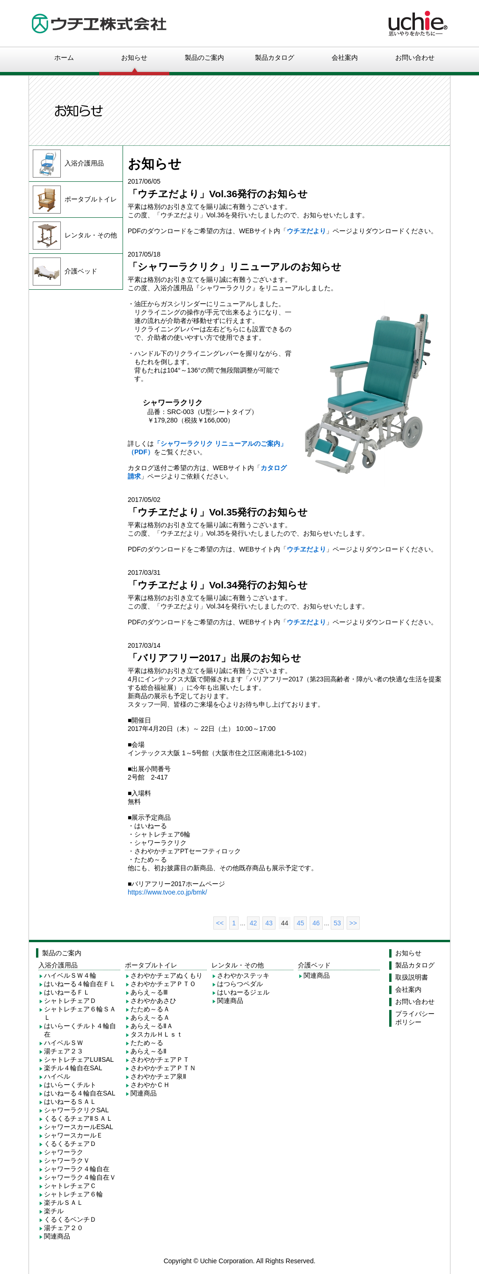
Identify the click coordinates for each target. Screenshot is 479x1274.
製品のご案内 (204, 57)
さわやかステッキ (243, 975)
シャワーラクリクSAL (76, 1110)
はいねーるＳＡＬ (70, 1101)
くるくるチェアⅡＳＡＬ (78, 1118)
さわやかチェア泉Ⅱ (158, 1076)
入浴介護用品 (66, 163)
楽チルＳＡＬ (63, 1202)
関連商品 (57, 1236)
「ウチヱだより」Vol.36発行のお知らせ (218, 193)
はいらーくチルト (70, 1084)
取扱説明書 (411, 977)
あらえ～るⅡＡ (152, 1026)
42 (253, 923)
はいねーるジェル (243, 992)
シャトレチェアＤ (70, 1000)
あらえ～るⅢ (149, 992)
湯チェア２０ (63, 1227)
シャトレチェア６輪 (73, 1194)
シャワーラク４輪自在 (76, 1169)
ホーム (64, 57)
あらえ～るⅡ (149, 1051)
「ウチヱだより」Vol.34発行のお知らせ (218, 585)
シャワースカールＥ (73, 1135)
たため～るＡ (150, 1009)
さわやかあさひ (153, 1000)
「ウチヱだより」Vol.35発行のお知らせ (218, 512)
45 (300, 923)
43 (269, 923)
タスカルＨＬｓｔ (157, 1034)
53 (337, 923)
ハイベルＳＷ (63, 1042)
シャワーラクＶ (67, 1160)
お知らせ (134, 57)
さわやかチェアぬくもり (167, 975)
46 (316, 923)
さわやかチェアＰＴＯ (163, 984)
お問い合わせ (415, 57)
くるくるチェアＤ (70, 1143)
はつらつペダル (240, 984)
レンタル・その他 (73, 235)
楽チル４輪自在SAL (73, 1068)
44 (285, 923)
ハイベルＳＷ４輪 (70, 975)
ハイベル (57, 1076)
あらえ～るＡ (150, 1017)
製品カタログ (274, 57)
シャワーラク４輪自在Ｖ (80, 1177)
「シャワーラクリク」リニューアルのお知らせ (234, 266)
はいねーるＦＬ (67, 992)
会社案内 (345, 57)
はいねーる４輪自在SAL (79, 1093)
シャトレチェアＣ (70, 1185)
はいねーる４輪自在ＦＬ (80, 984)
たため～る (147, 1042)
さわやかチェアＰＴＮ (163, 1068)
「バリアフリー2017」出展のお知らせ (214, 657)
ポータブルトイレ (73, 199)
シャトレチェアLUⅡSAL (79, 1059)
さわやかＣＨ (150, 1084)
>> (353, 923)
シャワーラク (63, 1152)
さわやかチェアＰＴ (160, 1059)
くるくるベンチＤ (70, 1219)
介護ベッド (63, 271)
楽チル (54, 1211)
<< (220, 923)
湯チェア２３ (63, 1051)
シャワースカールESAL (78, 1127)
